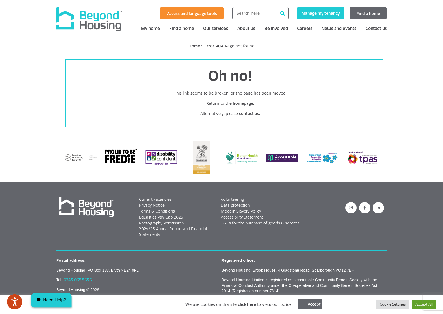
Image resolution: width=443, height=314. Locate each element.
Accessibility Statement (242, 217)
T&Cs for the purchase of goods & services (260, 223)
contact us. (249, 113)
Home (194, 46)
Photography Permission (161, 223)
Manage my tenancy (320, 13)
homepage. (243, 103)
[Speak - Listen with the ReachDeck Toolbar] (14, 301)
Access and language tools (192, 13)
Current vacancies (155, 199)
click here (247, 304)
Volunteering (232, 199)
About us (246, 28)
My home (150, 28)
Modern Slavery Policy (241, 211)
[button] (86, 207)
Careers (304, 28)
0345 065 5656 (78, 279)
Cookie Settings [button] (393, 304)
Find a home (368, 13)
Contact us (376, 28)
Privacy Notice (152, 205)
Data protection (235, 205)
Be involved (276, 28)
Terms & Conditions (157, 211)
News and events (339, 28)
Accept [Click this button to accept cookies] (314, 304)
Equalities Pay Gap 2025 (161, 217)
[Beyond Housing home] (94, 19)
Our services (215, 28)
